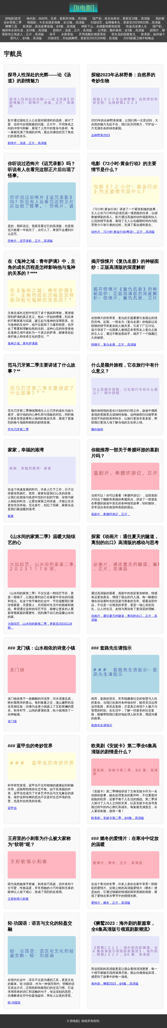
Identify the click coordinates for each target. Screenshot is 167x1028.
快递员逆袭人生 (136, 26)
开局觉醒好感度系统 (92, 34)
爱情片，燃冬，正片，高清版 (110, 902)
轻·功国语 (14, 1002)
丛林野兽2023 (100, 135)
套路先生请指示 (101, 725)
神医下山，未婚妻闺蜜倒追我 (100, 26)
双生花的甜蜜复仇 (123, 34)
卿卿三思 (11, 26)
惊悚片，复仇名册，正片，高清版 (113, 344)
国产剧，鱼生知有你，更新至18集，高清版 (121, 18)
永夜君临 (67, 34)
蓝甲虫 (12, 808)
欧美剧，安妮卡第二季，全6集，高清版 (117, 818)
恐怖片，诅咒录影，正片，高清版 (30, 240)
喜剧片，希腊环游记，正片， (110, 514)
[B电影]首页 (13, 18)
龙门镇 (12, 721)
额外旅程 (97, 429)
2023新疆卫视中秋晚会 (138, 38)
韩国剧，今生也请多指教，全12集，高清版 (56, 22)
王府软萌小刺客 (18, 898)
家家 (11, 516)
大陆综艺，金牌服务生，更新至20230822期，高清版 (125, 22)
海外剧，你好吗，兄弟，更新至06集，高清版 (56, 18)
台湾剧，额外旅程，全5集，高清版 (121, 30)
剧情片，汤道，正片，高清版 (72, 30)
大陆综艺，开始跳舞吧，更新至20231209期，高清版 (82, 38)
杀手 (53, 34)
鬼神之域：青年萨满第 (23, 343)
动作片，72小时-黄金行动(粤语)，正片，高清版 (123, 231)
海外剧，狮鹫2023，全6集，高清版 (115, 983)
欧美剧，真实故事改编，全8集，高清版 (49, 26)
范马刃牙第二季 (18, 429)
